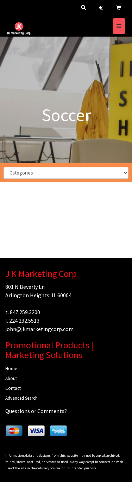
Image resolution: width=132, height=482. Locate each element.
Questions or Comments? (36, 410)
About (11, 378)
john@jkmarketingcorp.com (39, 328)
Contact (13, 388)
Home (11, 369)
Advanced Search (21, 398)
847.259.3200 (25, 312)
